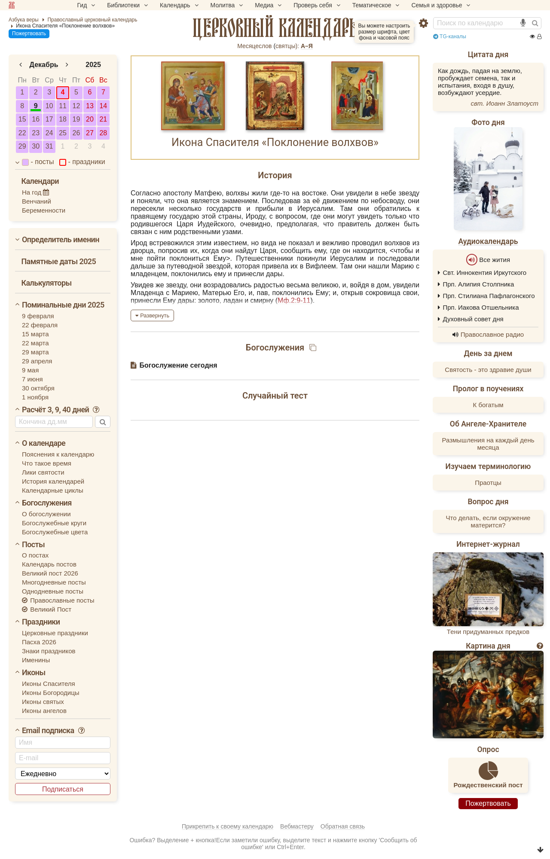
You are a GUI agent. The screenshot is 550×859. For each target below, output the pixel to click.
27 (90, 133)
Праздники (41, 621)
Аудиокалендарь (488, 241)
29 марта (35, 352)
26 (76, 133)
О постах (35, 555)
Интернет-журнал (487, 544)
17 (49, 119)
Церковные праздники (55, 633)
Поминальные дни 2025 (63, 304)
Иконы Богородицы (50, 692)
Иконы (34, 672)
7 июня (32, 379)
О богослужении (46, 514)
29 (22, 146)
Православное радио (492, 334)
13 (90, 106)
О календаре (43, 443)
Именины (36, 660)
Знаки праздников (48, 651)
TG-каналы (449, 37)
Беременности (43, 210)
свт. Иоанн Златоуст (504, 103)
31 (49, 146)
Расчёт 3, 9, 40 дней (61, 409)
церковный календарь (275, 28)
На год (35, 192)
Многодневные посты (54, 582)
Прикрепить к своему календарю (227, 826)
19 (76, 119)
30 (36, 146)
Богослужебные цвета (55, 532)
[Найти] (535, 23)
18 (63, 119)
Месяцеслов (254, 46)
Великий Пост (46, 609)
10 (49, 106)
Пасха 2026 (39, 642)
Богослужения (47, 502)
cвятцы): (287, 46)
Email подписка (54, 730)
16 (36, 119)
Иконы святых (43, 701)
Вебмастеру (297, 826)
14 (103, 106)
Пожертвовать (29, 33)
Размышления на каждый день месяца (488, 443)
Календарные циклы (52, 490)
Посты (33, 544)
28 (103, 133)
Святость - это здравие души (488, 369)
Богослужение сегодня (178, 365)
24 (49, 133)
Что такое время (46, 463)
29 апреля (37, 361)
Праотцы (488, 482)
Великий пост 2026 (50, 573)
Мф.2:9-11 (294, 300)
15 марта (35, 334)
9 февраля (38, 316)
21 (103, 119)
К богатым (488, 404)
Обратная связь (343, 826)
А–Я (307, 46)
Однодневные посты (52, 591)
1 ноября (35, 397)
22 (22, 133)
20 (90, 119)
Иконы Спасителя (48, 683)
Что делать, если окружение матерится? (488, 521)
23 (36, 133)
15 (22, 119)
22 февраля (40, 325)
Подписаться (62, 789)
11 (63, 106)
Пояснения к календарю (58, 454)
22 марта (35, 343)
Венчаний (36, 201)
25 (63, 133)
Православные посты (58, 600)
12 (76, 106)
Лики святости (43, 472)
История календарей (53, 481)
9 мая (30, 370)
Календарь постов (49, 564)
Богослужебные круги (54, 523)
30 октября (38, 388)
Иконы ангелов (44, 710)
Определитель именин (60, 239)
